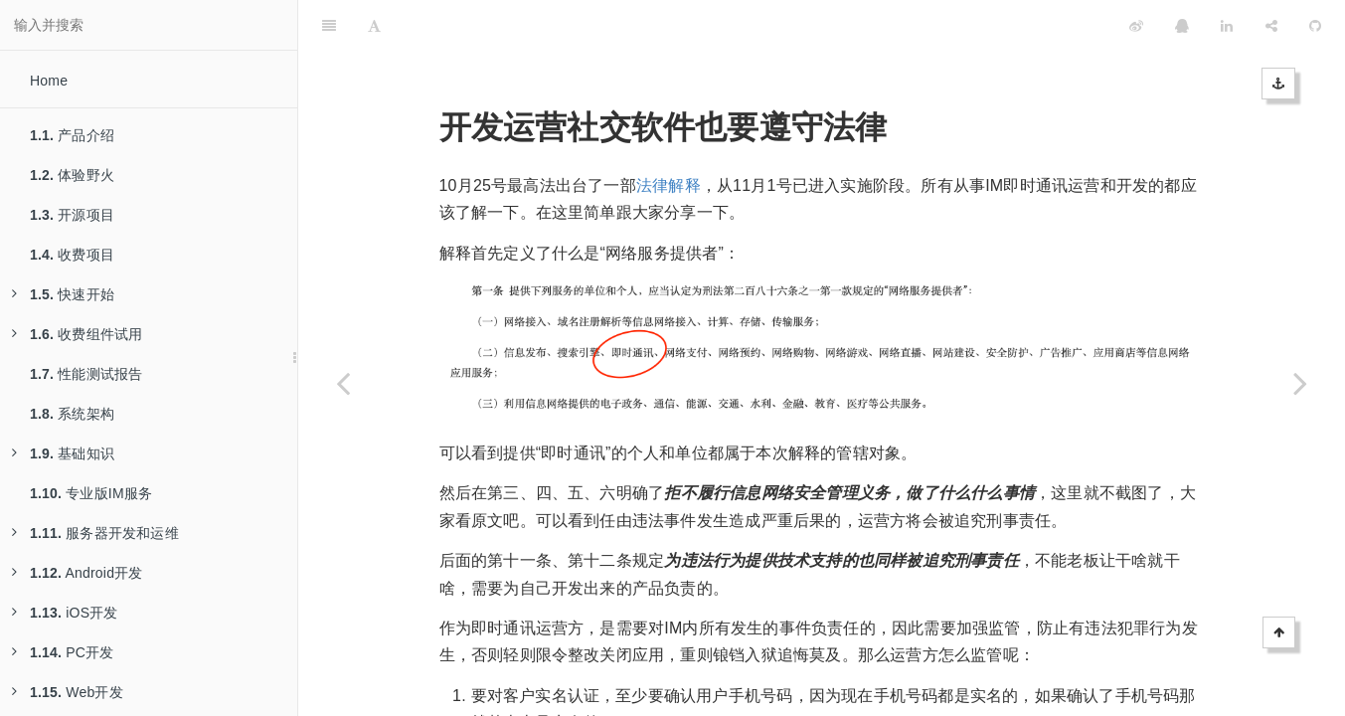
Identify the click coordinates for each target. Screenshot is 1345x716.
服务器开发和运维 (95, 533)
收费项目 (72, 255)
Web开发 (67, 692)
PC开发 (62, 652)
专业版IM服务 (91, 493)
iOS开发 (65, 613)
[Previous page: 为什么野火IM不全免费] (343, 383)
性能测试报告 (86, 374)
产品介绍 (72, 135)
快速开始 (63, 294)
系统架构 (72, 414)
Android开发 (77, 573)
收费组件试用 (77, 334)
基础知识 (63, 453)
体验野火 (72, 175)
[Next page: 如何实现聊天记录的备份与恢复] (1300, 383)
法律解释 (668, 135)
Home (49, 81)
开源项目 (72, 215)
